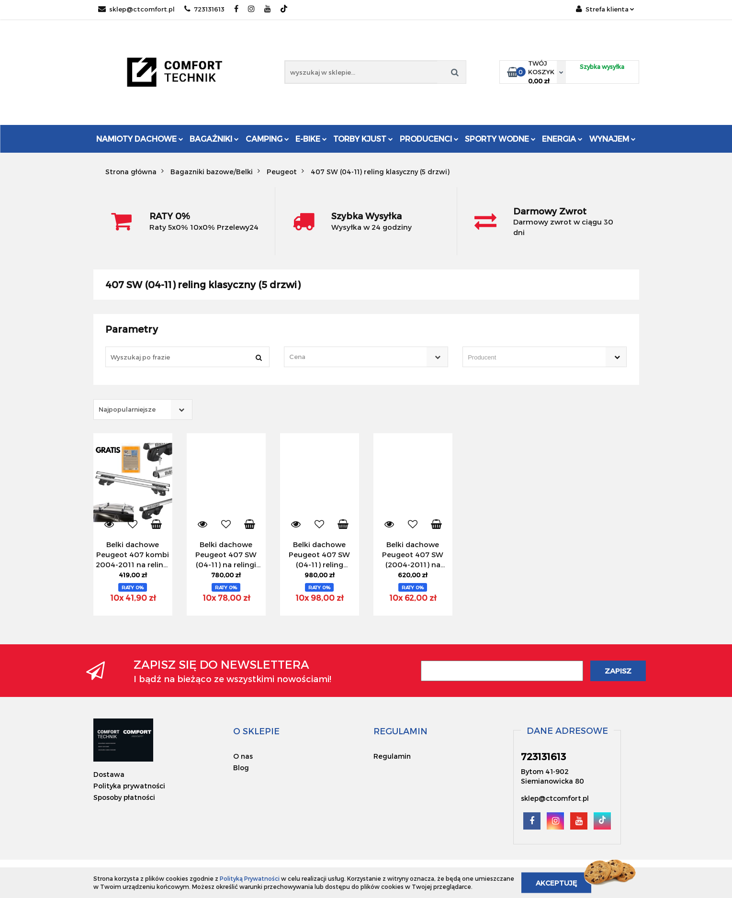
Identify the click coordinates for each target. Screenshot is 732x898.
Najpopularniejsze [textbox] (127, 409)
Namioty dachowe (139, 138)
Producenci (429, 138)
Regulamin (392, 756)
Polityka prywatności (129, 786)
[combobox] (366, 357)
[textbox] (357, 357)
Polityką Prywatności (250, 878)
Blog (241, 767)
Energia (562, 138)
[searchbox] (531, 357)
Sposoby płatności (124, 797)
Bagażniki (214, 138)
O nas (243, 756)
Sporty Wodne (500, 138)
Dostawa (108, 774)
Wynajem (612, 138)
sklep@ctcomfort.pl (136, 9)
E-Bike (311, 138)
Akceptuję (556, 882)
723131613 (204, 9)
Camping (267, 138)
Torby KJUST (363, 138)
